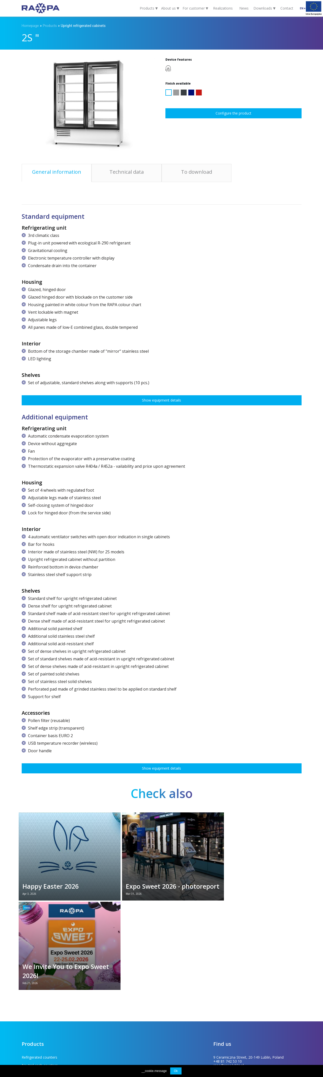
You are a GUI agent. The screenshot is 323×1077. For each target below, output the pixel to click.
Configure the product (233, 113)
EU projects (114, 1040)
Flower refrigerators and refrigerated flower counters (51, 986)
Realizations (223, 8)
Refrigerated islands (106, 992)
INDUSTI (296, 1040)
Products (50, 26)
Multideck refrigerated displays (114, 976)
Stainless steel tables (107, 1008)
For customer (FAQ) (52, 1040)
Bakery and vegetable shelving (46, 1000)
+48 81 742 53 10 (227, 972)
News (244, 8)
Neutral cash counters (108, 968)
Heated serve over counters (112, 1000)
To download (87, 1040)
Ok (176, 1071)
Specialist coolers (36, 1016)
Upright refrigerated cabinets (83, 26)
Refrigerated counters (39, 968)
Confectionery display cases (112, 984)
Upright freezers (35, 1008)
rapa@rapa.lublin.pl (228, 976)
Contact (286, 8)
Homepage (30, 26)
